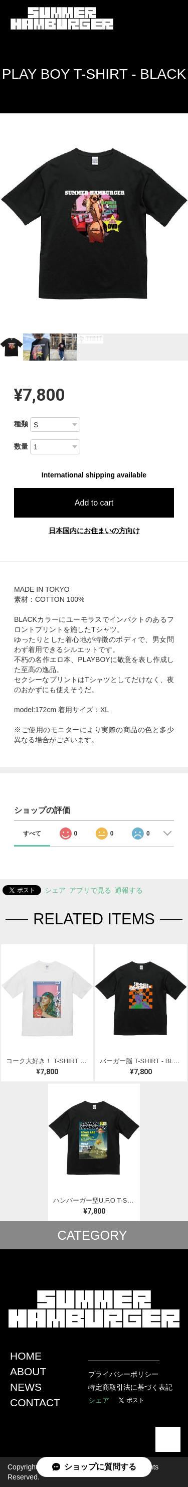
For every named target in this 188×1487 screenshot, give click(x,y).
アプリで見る (90, 890)
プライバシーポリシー (123, 1374)
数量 (21, 446)
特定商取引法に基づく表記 (130, 1387)
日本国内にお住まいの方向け (94, 531)
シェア (55, 890)
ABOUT (28, 1371)
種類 (21, 424)
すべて (32, 833)
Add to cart (94, 503)
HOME (26, 1356)
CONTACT (35, 1402)
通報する (129, 890)
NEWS (26, 1387)
